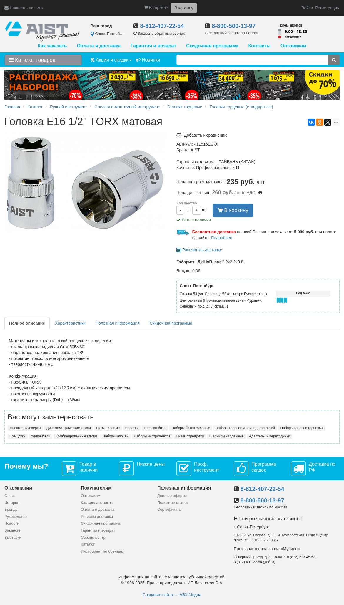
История (11, 502)
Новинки (148, 59)
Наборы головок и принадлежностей (245, 428)
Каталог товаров (32, 60)
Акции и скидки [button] (111, 59)
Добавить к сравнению (201, 135)
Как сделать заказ (97, 502)
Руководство (15, 516)
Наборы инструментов (152, 436)
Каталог (88, 544)
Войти (307, 8)
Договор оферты (172, 495)
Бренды (11, 509)
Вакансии (12, 530)
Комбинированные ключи (76, 436)
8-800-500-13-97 (234, 26)
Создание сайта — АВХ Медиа (172, 594)
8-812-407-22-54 (162, 26)
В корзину (233, 210)
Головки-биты (155, 428)
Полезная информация (118, 323)
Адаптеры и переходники (269, 436)
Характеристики (70, 323)
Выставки (12, 537)
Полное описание (27, 323)
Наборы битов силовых (190, 428)
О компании (18, 487)
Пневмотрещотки (190, 436)
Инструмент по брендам (102, 551)
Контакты (259, 45)
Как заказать (52, 45)
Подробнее (221, 237)
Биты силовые (108, 428)
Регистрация (327, 8)
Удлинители (40, 436)
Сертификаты (169, 509)
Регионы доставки (97, 516)
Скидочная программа (212, 45)
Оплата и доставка (99, 45)
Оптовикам (293, 45)
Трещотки (18, 436)
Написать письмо (23, 8)
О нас (9, 495)
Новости (11, 523)
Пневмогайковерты (25, 428)
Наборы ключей (115, 436)
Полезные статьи (172, 502)
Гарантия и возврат (153, 45)
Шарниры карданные (226, 436)
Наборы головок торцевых (301, 428)
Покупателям (96, 487)
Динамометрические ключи (68, 428)
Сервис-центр (93, 537)
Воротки (131, 428)
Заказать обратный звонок (159, 33)
